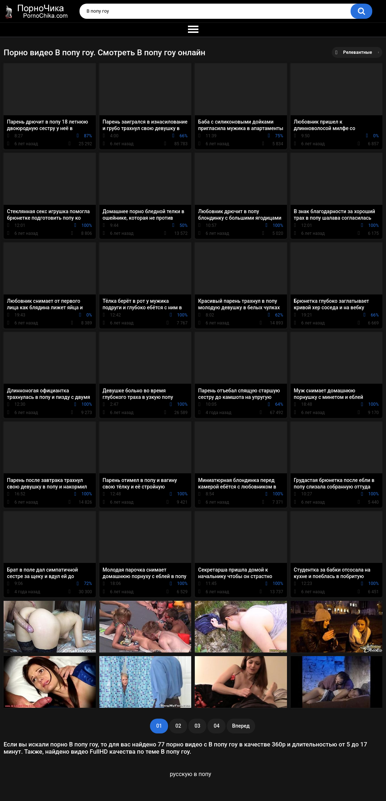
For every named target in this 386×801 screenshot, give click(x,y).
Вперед (240, 726)
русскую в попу (190, 774)
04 (216, 726)
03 (197, 726)
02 (178, 726)
